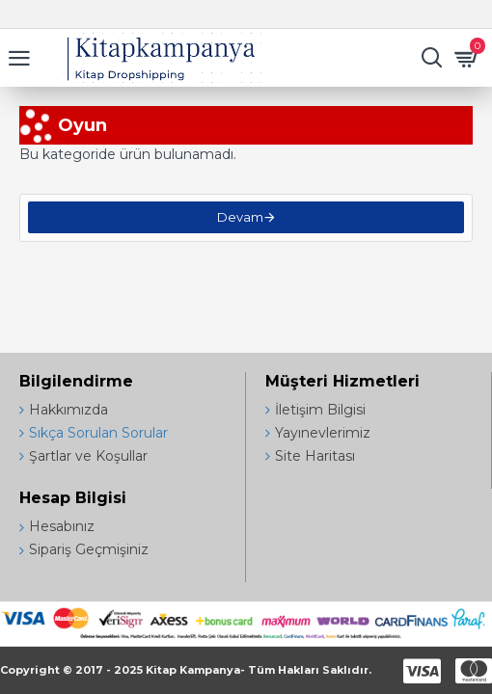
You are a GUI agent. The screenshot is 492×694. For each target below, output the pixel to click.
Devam (240, 219)
